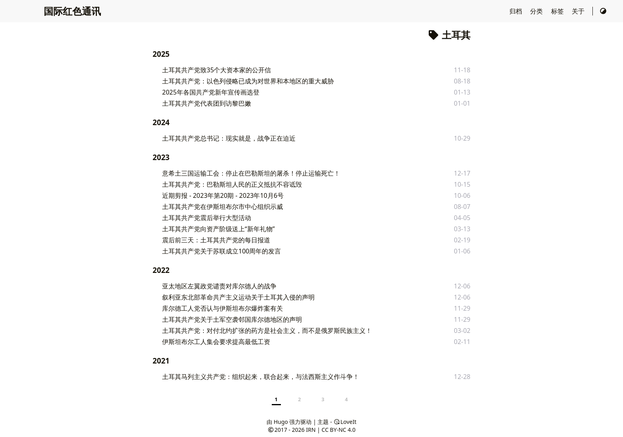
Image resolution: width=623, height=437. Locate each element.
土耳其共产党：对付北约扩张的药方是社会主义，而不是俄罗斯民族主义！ (267, 330)
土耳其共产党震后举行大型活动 (206, 217)
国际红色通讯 (72, 10)
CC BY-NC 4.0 (338, 429)
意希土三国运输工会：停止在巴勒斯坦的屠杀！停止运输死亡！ (251, 173)
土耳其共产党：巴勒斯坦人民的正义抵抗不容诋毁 (232, 184)
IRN (310, 429)
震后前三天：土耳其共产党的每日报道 (216, 240)
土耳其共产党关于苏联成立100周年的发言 (221, 251)
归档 (516, 11)
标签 (558, 11)
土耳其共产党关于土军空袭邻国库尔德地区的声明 (232, 319)
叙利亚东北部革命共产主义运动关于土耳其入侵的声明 (238, 297)
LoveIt (344, 421)
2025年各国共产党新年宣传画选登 (210, 92)
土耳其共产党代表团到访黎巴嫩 (206, 103)
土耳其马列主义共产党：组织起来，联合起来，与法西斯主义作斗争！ (260, 376)
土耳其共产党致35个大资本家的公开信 (216, 70)
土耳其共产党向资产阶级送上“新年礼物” (218, 228)
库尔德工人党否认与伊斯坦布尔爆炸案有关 (222, 308)
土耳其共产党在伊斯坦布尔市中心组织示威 (222, 206)
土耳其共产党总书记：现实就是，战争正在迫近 (229, 138)
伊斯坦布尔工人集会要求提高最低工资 (216, 341)
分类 (537, 11)
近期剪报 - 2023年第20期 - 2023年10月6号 (223, 195)
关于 (579, 11)
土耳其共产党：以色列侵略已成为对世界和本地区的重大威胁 (248, 81)
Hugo (281, 421)
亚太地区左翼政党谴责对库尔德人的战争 (219, 286)
